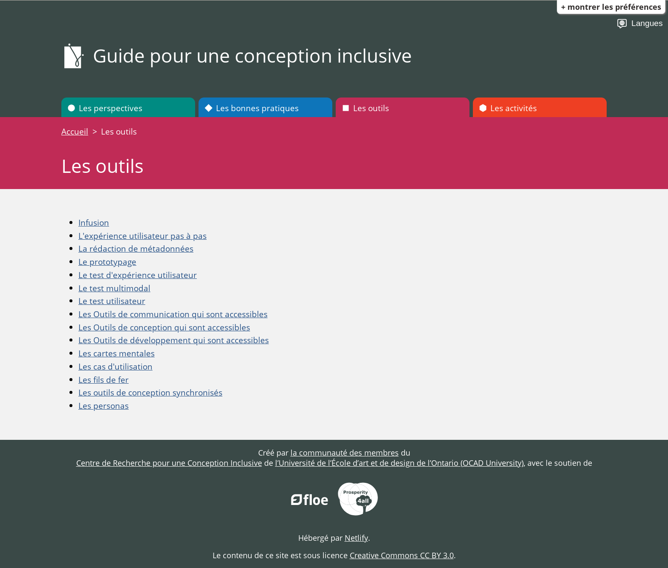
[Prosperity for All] (357, 500)
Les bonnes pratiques (251, 108)
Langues (639, 23)
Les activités (508, 108)
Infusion (93, 222)
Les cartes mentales (116, 353)
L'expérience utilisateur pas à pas (142, 235)
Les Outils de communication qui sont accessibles (173, 314)
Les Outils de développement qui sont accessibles (173, 340)
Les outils (365, 108)
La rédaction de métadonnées (135, 248)
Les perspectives (104, 108)
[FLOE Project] (310, 500)
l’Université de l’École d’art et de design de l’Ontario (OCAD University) (399, 463)
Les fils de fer (103, 379)
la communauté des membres (345, 453)
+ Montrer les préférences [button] (611, 7)
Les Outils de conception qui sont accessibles (164, 327)
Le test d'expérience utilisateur (137, 275)
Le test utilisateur (111, 301)
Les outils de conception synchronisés (150, 392)
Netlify (356, 538)
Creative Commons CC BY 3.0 (402, 555)
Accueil (74, 131)
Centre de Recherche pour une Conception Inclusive (169, 463)
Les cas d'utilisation (115, 366)
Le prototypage (107, 261)
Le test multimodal (114, 288)
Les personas (103, 405)
